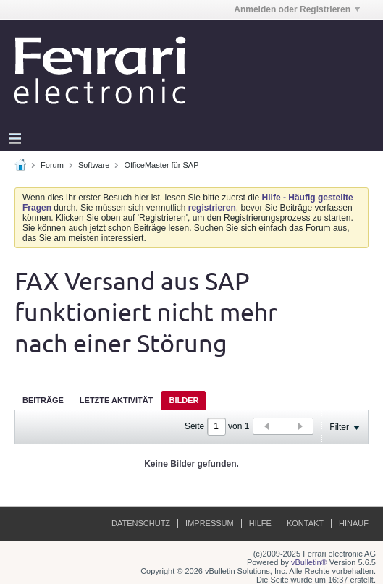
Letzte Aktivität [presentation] (116, 400)
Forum (52, 165)
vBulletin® (309, 562)
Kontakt (305, 523)
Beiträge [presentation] (43, 400)
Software (93, 165)
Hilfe (260, 523)
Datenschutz (140, 523)
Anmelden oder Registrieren (297, 9)
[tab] (43, 400)
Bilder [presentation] (183, 400)
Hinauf (354, 523)
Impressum (209, 523)
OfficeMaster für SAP (161, 165)
